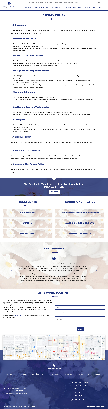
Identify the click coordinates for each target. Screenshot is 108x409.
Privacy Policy (100, 406)
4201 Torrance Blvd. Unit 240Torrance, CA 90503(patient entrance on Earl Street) (16, 391)
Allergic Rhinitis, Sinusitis (79, 223)
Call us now (54, 191)
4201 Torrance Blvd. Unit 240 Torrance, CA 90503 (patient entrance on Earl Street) (53, 2)
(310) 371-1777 (18, 315)
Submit (80, 329)
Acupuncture (27, 213)
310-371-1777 (99, 2)
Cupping (27, 223)
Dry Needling (27, 234)
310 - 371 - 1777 (79, 400)
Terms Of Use (90, 406)
